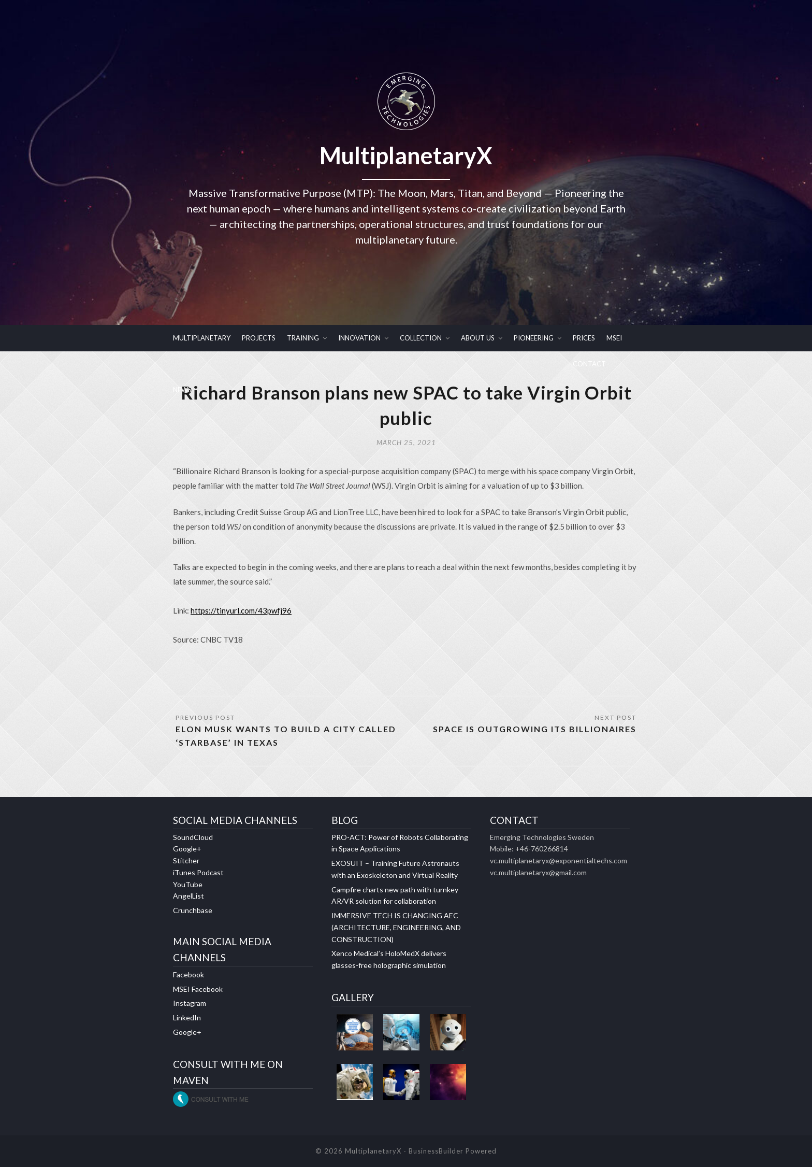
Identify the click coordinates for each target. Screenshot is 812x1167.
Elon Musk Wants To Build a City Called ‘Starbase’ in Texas (286, 735)
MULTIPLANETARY (201, 338)
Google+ (187, 848)
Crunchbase (192, 910)
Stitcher (186, 860)
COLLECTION (421, 338)
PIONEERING (534, 338)
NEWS (182, 390)
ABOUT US (478, 338)
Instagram (189, 1003)
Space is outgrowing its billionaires (534, 729)
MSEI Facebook (198, 989)
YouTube (187, 884)
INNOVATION (359, 338)
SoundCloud (193, 837)
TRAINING (303, 338)
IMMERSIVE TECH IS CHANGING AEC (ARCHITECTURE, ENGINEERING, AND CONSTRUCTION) (396, 927)
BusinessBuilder (436, 1151)
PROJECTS (259, 338)
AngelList (188, 895)
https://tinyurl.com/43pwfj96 (241, 610)
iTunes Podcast (198, 872)
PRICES (584, 338)
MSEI (614, 338)
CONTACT (589, 364)
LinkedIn (187, 1017)
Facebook (188, 974)
